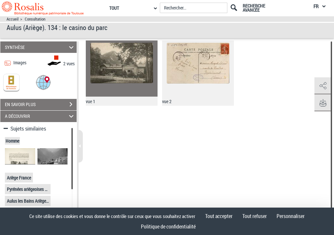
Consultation (35, 19)
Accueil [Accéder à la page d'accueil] (13, 19)
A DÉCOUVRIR (40, 116)
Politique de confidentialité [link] (168, 226)
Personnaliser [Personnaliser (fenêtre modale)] (291, 216)
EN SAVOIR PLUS (41, 104)
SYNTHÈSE (40, 47)
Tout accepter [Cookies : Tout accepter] (219, 216)
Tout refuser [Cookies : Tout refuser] (254, 216)
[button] (43, 82)
